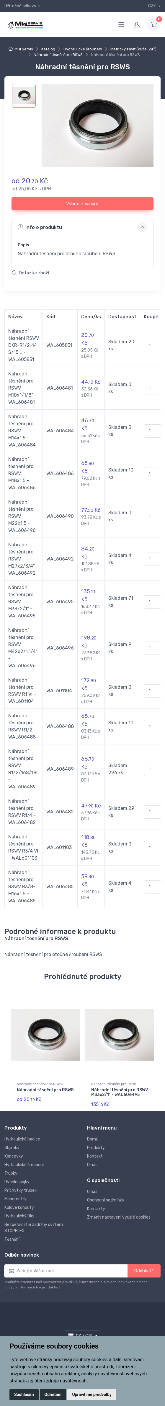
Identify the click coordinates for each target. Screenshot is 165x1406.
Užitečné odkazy (20, 6)
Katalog (48, 49)
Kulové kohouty (19, 1207)
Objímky (11, 1147)
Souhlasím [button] (24, 1394)
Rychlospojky (17, 1181)
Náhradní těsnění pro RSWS (58, 54)
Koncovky (13, 1156)
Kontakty (96, 1208)
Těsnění (11, 1239)
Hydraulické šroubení (82, 49)
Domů (92, 1139)
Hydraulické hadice (22, 1139)
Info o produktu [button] (40, 227)
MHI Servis (23, 49)
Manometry (15, 1198)
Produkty (96, 1147)
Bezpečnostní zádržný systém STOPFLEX (33, 1227)
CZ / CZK (80, 1335)
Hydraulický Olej (19, 1216)
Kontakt (95, 1156)
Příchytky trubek (20, 1190)
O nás (92, 1164)
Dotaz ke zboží (30, 273)
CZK (152, 6)
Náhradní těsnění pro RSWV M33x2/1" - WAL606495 (119, 1092)
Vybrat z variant (82, 203)
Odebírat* (144, 1270)
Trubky (10, 1173)
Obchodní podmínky (105, 1200)
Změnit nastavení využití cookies (119, 1217)
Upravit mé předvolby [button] (91, 1394)
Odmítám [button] (53, 1394)
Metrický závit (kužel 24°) (133, 49)
